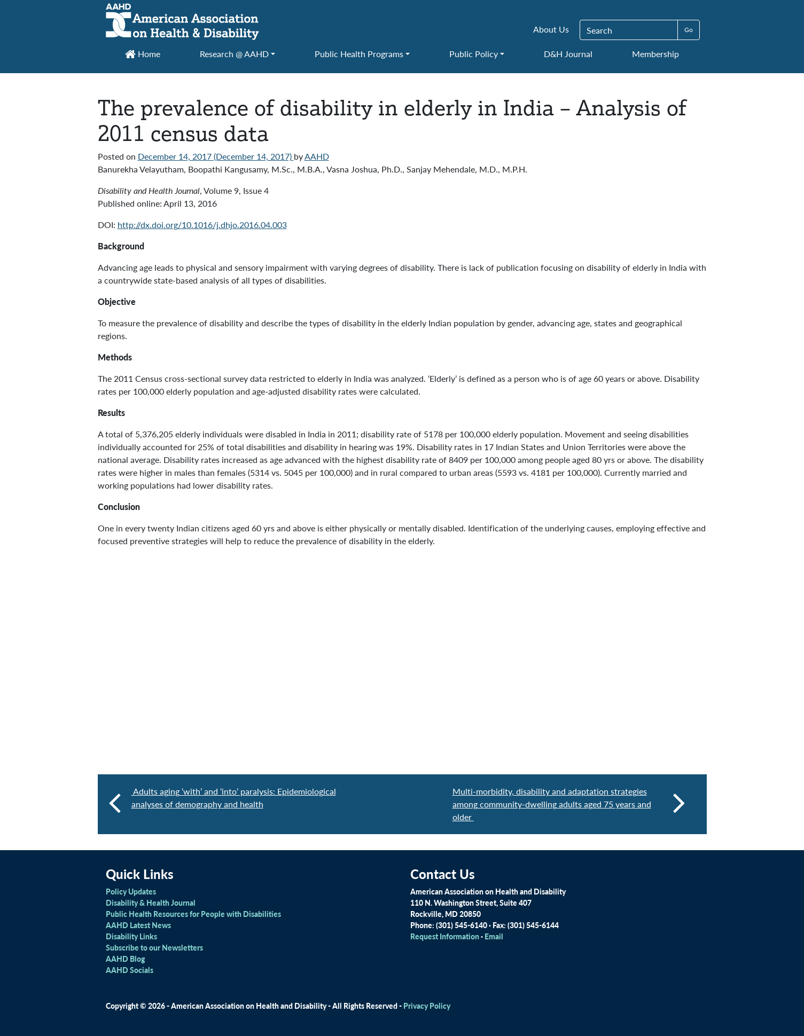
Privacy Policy (426, 1005)
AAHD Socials (129, 969)
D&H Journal (568, 54)
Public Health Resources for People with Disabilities (193, 913)
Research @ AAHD (234, 54)
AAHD (317, 156)
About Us (551, 29)
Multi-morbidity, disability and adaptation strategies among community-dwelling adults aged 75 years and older (568, 804)
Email (494, 936)
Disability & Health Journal (151, 902)
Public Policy (473, 54)
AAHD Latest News (138, 925)
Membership (655, 54)
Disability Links (131, 936)
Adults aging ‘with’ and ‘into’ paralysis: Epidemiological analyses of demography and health (233, 797)
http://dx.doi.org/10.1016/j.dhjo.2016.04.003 (202, 224)
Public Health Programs (359, 54)
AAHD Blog (125, 958)
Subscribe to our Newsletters (154, 947)
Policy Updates (131, 891)
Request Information (444, 936)
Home (142, 54)
